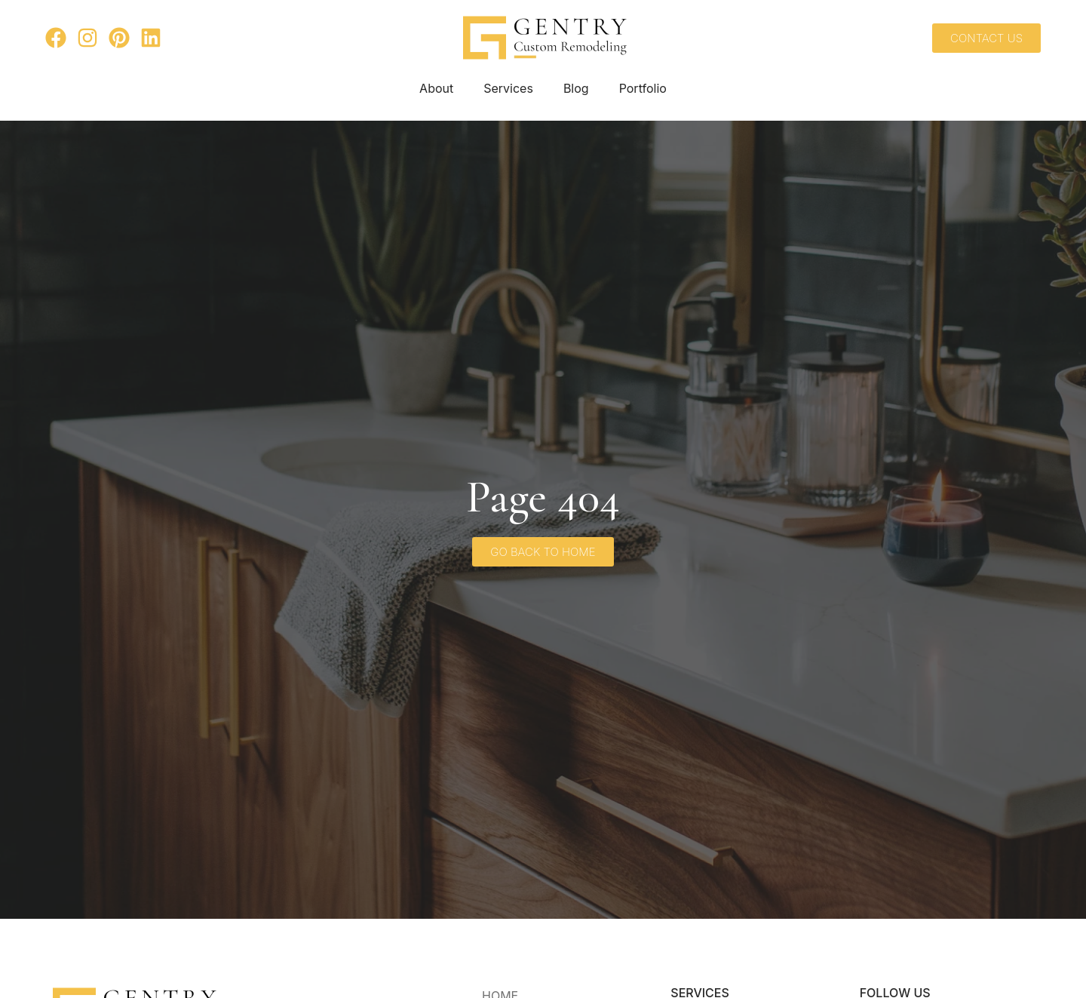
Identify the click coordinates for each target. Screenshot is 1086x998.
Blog (576, 88)
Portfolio (643, 88)
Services (508, 88)
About (436, 88)
